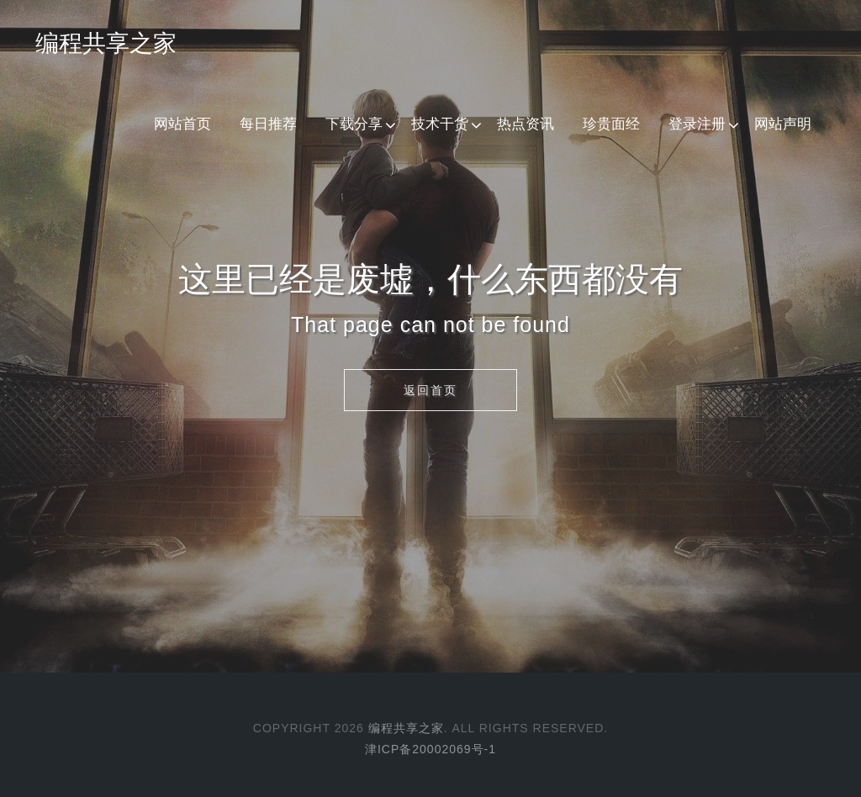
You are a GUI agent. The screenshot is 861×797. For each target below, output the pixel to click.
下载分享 (354, 124)
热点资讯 (525, 124)
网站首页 (182, 124)
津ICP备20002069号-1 (430, 749)
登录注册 (697, 124)
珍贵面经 (611, 124)
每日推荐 (268, 124)
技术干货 (439, 124)
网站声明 (782, 124)
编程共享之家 (106, 43)
